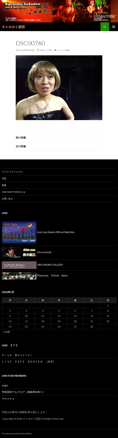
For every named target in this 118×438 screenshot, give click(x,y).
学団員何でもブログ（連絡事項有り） (23, 391)
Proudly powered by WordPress (17, 433)
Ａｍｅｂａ (8, 398)
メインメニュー (113, 26)
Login (5, 385)
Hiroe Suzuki (27, 252)
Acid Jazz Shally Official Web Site (38, 232)
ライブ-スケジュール (12, 171)
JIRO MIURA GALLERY (32, 264)
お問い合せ (7, 198)
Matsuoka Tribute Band (34, 275)
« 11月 (6, 331)
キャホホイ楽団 (13, 27)
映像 (5, 185)
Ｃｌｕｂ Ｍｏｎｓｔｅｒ (17, 354)
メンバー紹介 (63, 50)
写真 (4, 178)
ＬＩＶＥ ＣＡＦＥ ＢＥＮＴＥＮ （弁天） (29, 361)
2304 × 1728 (46, 50)
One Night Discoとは (13, 192)
